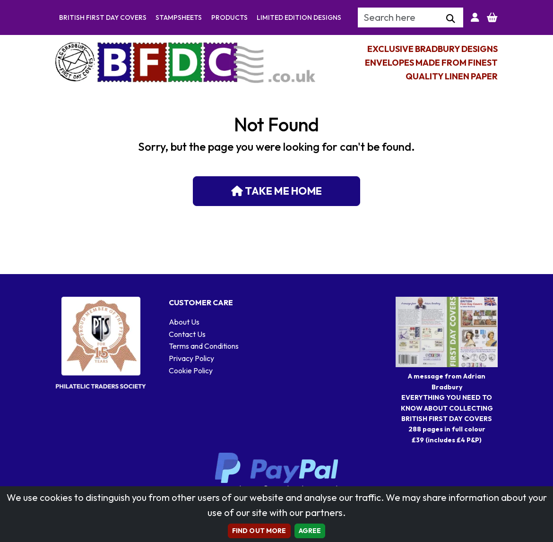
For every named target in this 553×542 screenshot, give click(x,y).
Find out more (259, 530)
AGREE (310, 530)
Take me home (276, 191)
